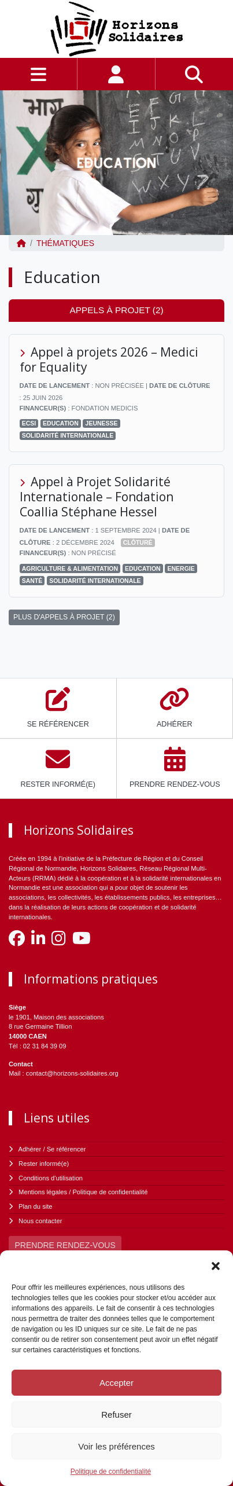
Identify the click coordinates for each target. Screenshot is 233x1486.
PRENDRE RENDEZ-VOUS (65, 1245)
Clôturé (138, 542)
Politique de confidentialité (111, 1471)
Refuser (116, 1414)
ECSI (29, 423)
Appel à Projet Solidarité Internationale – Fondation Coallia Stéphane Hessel (96, 497)
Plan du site (35, 1206)
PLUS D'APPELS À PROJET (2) (64, 617)
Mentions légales (43, 1191)
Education (61, 423)
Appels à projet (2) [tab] (116, 310)
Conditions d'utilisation (51, 1178)
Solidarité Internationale (67, 435)
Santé (32, 580)
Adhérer (30, 1149)
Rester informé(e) (44, 1163)
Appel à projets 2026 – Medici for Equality (109, 359)
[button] (215, 1265)
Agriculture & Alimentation (70, 568)
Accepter (116, 1383)
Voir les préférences (116, 1446)
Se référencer (66, 1149)
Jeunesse (102, 423)
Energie (181, 568)
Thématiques (65, 243)
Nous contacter (40, 1220)
